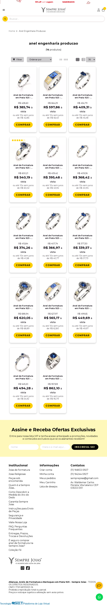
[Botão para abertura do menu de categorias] (3, 9)
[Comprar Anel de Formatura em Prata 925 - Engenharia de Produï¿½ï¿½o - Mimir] (52, 406)
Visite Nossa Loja (18, 522)
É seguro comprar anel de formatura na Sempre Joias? (21, 543)
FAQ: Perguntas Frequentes (18, 528)
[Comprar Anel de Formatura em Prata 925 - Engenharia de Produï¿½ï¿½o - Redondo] (52, 265)
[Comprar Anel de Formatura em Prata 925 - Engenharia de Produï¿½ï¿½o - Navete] (82, 195)
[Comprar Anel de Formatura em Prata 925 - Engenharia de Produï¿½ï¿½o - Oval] (52, 195)
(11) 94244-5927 (79, 474)
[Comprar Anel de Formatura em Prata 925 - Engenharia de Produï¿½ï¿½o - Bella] (82, 335)
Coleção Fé (15, 550)
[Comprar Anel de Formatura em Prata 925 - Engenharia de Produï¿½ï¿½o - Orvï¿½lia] (23, 265)
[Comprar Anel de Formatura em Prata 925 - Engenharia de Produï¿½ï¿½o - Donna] (23, 335)
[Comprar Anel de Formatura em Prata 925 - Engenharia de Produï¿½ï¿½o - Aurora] (23, 125)
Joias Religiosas (17, 474)
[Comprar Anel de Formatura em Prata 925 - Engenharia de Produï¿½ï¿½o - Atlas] (52, 125)
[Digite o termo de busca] (57, 18)
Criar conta (46, 470)
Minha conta (47, 474)
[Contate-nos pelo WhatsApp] (99, 597)
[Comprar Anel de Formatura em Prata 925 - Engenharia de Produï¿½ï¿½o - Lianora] (23, 406)
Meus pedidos (48, 478)
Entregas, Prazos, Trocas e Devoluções (21, 535)
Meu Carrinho (47, 482)
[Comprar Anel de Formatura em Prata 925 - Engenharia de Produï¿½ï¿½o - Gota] (82, 265)
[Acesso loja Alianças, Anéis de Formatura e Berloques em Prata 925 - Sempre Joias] (98, 9)
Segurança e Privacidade (16, 517)
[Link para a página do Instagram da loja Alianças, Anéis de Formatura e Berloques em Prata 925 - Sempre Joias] (22, 568)
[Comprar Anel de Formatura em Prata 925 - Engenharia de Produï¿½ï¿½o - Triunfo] (23, 195)
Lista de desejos (48, 486)
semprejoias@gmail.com (84, 478)
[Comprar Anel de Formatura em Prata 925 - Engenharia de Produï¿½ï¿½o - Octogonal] (82, 125)
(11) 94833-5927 (79, 470)
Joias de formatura (19, 470)
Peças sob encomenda (16, 479)
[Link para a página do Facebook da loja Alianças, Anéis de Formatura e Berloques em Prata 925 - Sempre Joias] (28, 568)
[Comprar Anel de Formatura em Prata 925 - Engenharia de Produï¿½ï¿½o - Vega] (52, 335)
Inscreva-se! (85, 447)
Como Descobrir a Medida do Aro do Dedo (19, 495)
